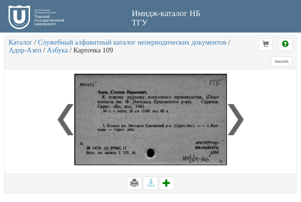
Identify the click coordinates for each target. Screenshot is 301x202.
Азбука (57, 50)
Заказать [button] (282, 61)
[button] (266, 44)
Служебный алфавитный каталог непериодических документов (132, 42)
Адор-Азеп (25, 50)
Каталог (21, 42)
